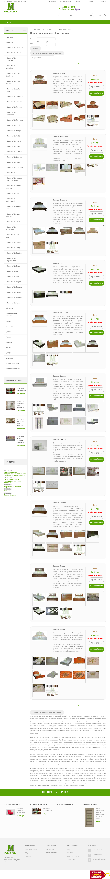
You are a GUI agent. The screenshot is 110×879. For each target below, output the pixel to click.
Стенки (9, 321)
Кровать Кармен (59, 502)
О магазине (52, 2)
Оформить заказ (73, 856)
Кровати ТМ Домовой (15, 168)
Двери (8, 353)
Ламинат (9, 358)
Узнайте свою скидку (94, 83)
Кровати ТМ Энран (14, 292)
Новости (78, 2)
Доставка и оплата (65, 2)
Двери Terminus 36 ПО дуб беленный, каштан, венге (100, 814)
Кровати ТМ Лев (13, 193)
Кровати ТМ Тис (13, 271)
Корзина (70, 853)
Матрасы (9, 308)
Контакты (103, 2)
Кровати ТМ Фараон (14, 282)
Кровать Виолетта (60, 200)
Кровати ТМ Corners (14, 102)
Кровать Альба (59, 73)
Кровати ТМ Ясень (13, 303)
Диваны (9, 332)
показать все (100, 64)
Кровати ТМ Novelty (14, 141)
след (90, 64)
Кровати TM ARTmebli (15, 48)
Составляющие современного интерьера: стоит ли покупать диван (15, 474)
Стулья (8, 337)
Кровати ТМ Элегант (14, 287)
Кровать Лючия (59, 629)
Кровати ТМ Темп (13, 266)
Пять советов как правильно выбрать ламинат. (12, 481)
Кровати (49, 30)
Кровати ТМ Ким (13, 173)
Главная (7, 22)
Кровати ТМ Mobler (14, 136)
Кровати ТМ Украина (14, 277)
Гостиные (9, 326)
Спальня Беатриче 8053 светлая (20, 405)
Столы (8, 347)
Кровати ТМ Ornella (14, 146)
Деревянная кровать (13, 487)
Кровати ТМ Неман (65, 30)
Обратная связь (52, 853)
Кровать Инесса (59, 439)
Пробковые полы (12, 363)
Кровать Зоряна (59, 376)
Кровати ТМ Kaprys (14, 131)
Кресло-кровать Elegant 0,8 (21, 811)
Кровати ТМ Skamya (14, 157)
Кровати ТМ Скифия (14, 253)
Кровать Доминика (60, 312)
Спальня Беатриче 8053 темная (20, 422)
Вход (68, 850)
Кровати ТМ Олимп (14, 242)
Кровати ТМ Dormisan (15, 107)
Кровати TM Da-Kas (14, 53)
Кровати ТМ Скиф (13, 248)
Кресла (9, 342)
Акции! (91, 2)
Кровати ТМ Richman (14, 152)
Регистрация (71, 859)
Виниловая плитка (13, 369)
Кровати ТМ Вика (13, 162)
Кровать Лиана (59, 566)
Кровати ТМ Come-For (15, 97)
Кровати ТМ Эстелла (14, 298)
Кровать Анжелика (60, 136)
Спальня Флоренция (21, 389)
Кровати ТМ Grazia (14, 125)
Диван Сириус (10, 495)
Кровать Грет (58, 263)
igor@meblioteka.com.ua (100, 859)
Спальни (9, 37)
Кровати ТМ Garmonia (15, 120)
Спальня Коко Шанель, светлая (20, 439)
